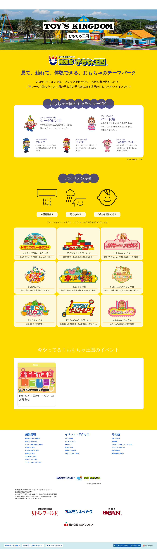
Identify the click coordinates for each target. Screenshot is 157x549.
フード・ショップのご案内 (33, 462)
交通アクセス (69, 447)
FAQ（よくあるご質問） (72, 453)
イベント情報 (69, 438)
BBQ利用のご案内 (30, 456)
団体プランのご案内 (31, 459)
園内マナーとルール (31, 441)
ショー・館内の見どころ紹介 (34, 444)
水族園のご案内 (29, 447)
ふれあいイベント (70, 441)
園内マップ (68, 444)
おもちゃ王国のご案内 (32, 450)
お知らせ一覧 (116, 438)
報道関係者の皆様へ (118, 453)
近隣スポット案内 (70, 450)
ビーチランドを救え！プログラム (122, 444)
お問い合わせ (116, 450)
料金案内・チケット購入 (32, 438)
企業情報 (114, 441)
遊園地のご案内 (29, 453)
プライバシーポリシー (118, 447)
